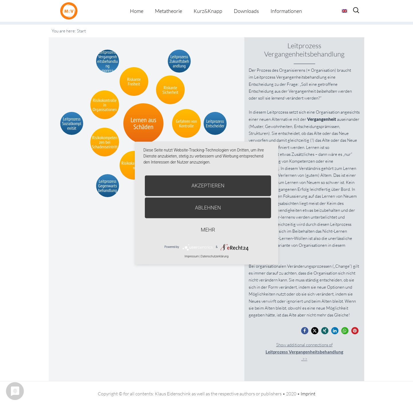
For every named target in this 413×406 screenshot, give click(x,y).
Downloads (246, 11)
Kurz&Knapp (208, 11)
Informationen (286, 11)
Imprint (308, 394)
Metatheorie (168, 11)
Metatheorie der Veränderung (70, 11)
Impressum (191, 256)
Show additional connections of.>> (304, 352)
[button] (304, 330)
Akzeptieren (208, 185)
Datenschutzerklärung (215, 256)
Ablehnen (208, 208)
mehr (208, 230)
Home (136, 11)
